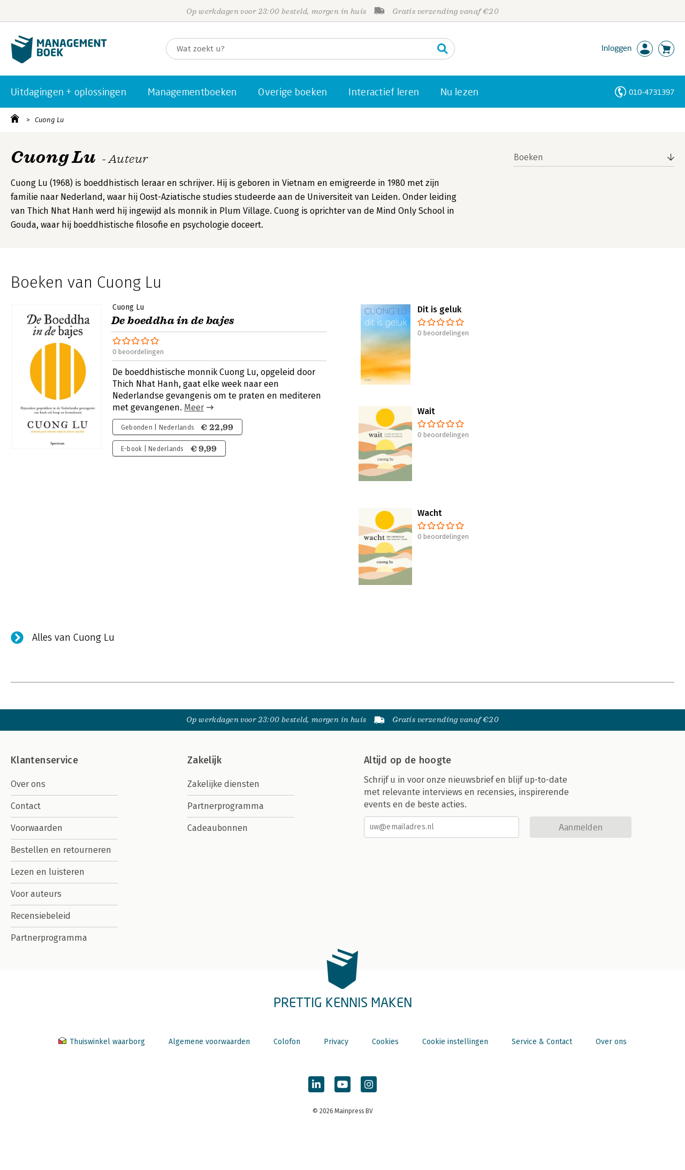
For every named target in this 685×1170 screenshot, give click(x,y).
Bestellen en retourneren (61, 850)
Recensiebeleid (41, 916)
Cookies (385, 1041)
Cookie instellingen (455, 1041)
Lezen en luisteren (48, 872)
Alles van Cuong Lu (73, 637)
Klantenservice (44, 760)
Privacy (336, 1041)
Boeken (528, 157)
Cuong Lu (49, 120)
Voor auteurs (36, 894)
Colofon (286, 1041)
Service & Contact (542, 1041)
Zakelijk (204, 760)
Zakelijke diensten (223, 784)
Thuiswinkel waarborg (102, 1041)
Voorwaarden (37, 828)
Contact (26, 806)
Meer (194, 407)
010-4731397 (651, 91)
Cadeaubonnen (217, 828)
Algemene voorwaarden (209, 1041)
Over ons (28, 784)
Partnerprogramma (49, 938)
